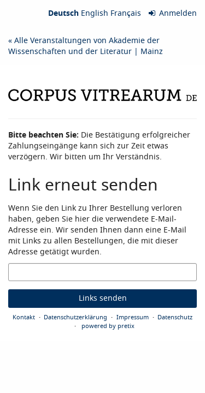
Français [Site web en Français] (125, 13)
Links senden (103, 298)
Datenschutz (174, 317)
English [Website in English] (94, 13)
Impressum (132, 317)
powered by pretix (107, 325)
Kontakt (24, 317)
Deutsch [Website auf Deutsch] (63, 13)
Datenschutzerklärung (75, 317)
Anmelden (173, 13)
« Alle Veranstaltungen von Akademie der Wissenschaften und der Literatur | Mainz (85, 46)
